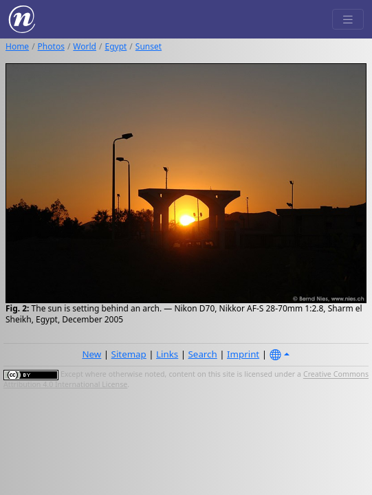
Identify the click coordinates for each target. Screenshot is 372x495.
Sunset (148, 46)
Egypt (116, 46)
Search (202, 354)
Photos (51, 46)
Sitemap (128, 354)
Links (167, 354)
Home (17, 46)
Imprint (243, 354)
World (84, 46)
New (91, 354)
